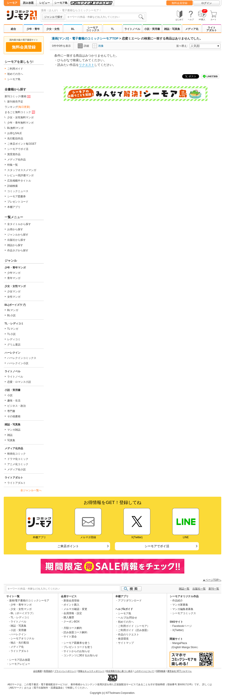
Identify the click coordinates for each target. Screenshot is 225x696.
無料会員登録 (179, 3)
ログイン (206, 3)
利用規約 (48, 671)
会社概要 (37, 671)
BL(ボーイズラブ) (15, 304)
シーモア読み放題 (19, 659)
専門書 (11, 411)
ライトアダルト (211, 29)
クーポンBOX (72, 621)
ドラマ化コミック (17, 458)
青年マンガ (13, 278)
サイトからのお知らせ (77, 651)
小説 (10, 395)
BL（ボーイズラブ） (23, 613)
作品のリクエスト (128, 634)
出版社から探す (16, 239)
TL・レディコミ (14, 323)
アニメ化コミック (17, 464)
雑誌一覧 (184, 588)
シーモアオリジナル (22, 638)
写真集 (11, 440)
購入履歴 (69, 617)
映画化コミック (16, 453)
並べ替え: (182, 45)
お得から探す (15, 229)
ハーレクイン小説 (17, 363)
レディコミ (13, 339)
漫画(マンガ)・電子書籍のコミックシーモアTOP (85, 38)
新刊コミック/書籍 (18, 96)
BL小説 (11, 315)
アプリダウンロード (130, 600)
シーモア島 (60, 2)
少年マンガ (13, 272)
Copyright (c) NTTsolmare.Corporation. (112, 692)
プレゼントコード (17, 201)
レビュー (44, 2)
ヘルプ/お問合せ (127, 617)
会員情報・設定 (73, 613)
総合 (13, 29)
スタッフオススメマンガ (21, 170)
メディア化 (191, 29)
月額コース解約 (73, 627)
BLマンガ (12, 310)
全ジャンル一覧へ (31, 490)
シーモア (12, 2)
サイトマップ (126, 642)
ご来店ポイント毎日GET (21, 143)
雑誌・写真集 (172, 29)
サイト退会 (70, 636)
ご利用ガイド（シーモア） (134, 626)
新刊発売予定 (15, 101)
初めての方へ (15, 74)
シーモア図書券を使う (77, 642)
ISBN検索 (160, 671)
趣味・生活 (13, 400)
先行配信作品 (15, 138)
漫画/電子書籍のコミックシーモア (29, 600)
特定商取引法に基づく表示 (119, 671)
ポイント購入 (71, 604)
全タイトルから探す (19, 224)
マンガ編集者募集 (182, 609)
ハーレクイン (12, 352)
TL (112, 29)
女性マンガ (13, 296)
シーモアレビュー (19, 663)
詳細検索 (12, 185)
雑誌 (10, 435)
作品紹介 (177, 600)
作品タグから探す (17, 250)
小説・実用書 (152, 29)
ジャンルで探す (53, 16)
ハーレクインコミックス (21, 358)
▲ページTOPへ (212, 579)
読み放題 (28, 2)
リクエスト (86, 65)
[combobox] (105, 17)
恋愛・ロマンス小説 (19, 381)
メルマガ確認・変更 (75, 609)
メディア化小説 (16, 469)
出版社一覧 (199, 588)
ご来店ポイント (68, 546)
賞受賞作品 (13, 154)
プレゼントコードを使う (78, 647)
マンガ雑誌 (13, 429)
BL (72, 29)
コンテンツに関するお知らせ (81, 655)
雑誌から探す (15, 245)
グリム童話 (13, 344)
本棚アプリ (13, 207)
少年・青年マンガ (15, 267)
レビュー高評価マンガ (20, 175)
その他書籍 (13, 416)
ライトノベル (132, 29)
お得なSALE (14, 133)
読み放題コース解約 (75, 632)
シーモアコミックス (92, 29)
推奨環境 (123, 638)
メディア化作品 (16, 159)
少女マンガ (13, 291)
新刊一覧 (214, 588)
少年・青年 (33, 29)
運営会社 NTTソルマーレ (179, 671)
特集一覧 (12, 164)
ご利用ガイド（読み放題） (134, 630)
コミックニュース (17, 191)
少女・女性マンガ (15, 286)
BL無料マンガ (15, 127)
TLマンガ (12, 328)
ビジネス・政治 (16, 405)
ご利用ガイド (15, 68)
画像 (97, 45)
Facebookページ (182, 626)
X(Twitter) (177, 630)
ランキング (17, 106)
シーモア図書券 (16, 196)
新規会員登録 (71, 600)
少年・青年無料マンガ (20, 122)
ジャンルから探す (17, 234)
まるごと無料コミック (20, 112)
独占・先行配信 (20, 642)
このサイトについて (144, 671)
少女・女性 (53, 29)
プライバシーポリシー (65, 671)
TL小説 (11, 334)
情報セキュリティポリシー (91, 671)
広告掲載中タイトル (19, 180)
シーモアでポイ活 (17, 149)
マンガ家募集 (180, 604)
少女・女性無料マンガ (20, 117)
